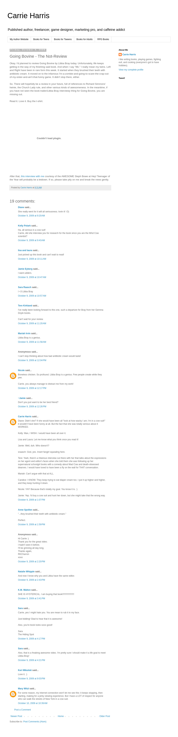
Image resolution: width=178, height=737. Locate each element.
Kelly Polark (24, 225)
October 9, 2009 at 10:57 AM (32, 296)
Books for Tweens (63, 39)
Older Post (104, 716)
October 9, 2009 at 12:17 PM (32, 388)
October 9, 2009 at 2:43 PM (31, 580)
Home (61, 716)
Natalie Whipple (26, 571)
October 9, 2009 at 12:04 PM (32, 360)
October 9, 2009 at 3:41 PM (31, 598)
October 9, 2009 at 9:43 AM (31, 240)
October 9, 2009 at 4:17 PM (31, 638)
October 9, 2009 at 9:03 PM (31, 678)
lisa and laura (25, 250)
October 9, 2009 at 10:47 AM (32, 277)
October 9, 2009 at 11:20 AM (32, 323)
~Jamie (22, 398)
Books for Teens (41, 39)
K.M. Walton (24, 590)
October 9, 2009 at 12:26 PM (32, 406)
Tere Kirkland (25, 305)
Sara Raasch (24, 287)
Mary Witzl (23, 688)
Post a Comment (22, 709)
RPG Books (103, 39)
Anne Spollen (25, 510)
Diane (21, 207)
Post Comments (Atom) (34, 721)
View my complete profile (131, 69)
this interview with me (33, 176)
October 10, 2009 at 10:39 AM (32, 703)
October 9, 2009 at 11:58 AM (32, 342)
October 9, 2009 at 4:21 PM (31, 660)
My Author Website (19, 39)
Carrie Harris (28, 15)
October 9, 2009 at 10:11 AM (32, 259)
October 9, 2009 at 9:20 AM (31, 215)
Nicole (21, 370)
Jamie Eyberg (25, 269)
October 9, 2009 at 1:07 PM (31, 500)
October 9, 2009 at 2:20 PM (31, 561)
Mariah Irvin (24, 333)
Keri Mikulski (25, 670)
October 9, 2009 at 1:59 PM (31, 524)
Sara (20, 608)
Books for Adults (85, 39)
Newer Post (16, 716)
